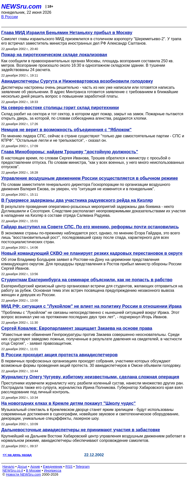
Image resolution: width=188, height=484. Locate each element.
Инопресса (52, 470)
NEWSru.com (21, 6)
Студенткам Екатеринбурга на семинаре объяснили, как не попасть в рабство (86, 279)
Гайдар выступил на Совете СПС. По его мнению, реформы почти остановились (90, 226)
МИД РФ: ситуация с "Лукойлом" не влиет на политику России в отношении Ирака (91, 306)
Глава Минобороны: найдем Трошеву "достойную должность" (69, 151)
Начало (8, 467)
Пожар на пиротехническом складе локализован (54, 54)
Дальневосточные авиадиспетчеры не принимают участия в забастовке (80, 429)
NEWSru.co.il (12, 470)
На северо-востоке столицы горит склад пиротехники (60, 107)
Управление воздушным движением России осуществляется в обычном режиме (89, 178)
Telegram (83, 467)
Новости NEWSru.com (23, 474)
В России (9, 17)
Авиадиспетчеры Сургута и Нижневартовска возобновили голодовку (77, 81)
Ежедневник (52, 467)
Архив (35, 467)
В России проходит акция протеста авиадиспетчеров (59, 354)
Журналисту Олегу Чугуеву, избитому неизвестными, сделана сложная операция (90, 376)
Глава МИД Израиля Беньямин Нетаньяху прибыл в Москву (66, 32)
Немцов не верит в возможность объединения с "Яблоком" (66, 129)
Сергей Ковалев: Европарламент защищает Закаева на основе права (76, 328)
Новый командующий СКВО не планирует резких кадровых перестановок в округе (92, 253)
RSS (68, 467)
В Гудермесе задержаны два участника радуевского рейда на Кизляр (77, 200)
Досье (22, 467)
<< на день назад (17, 455)
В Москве (33, 470)
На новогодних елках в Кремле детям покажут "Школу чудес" (68, 403)
